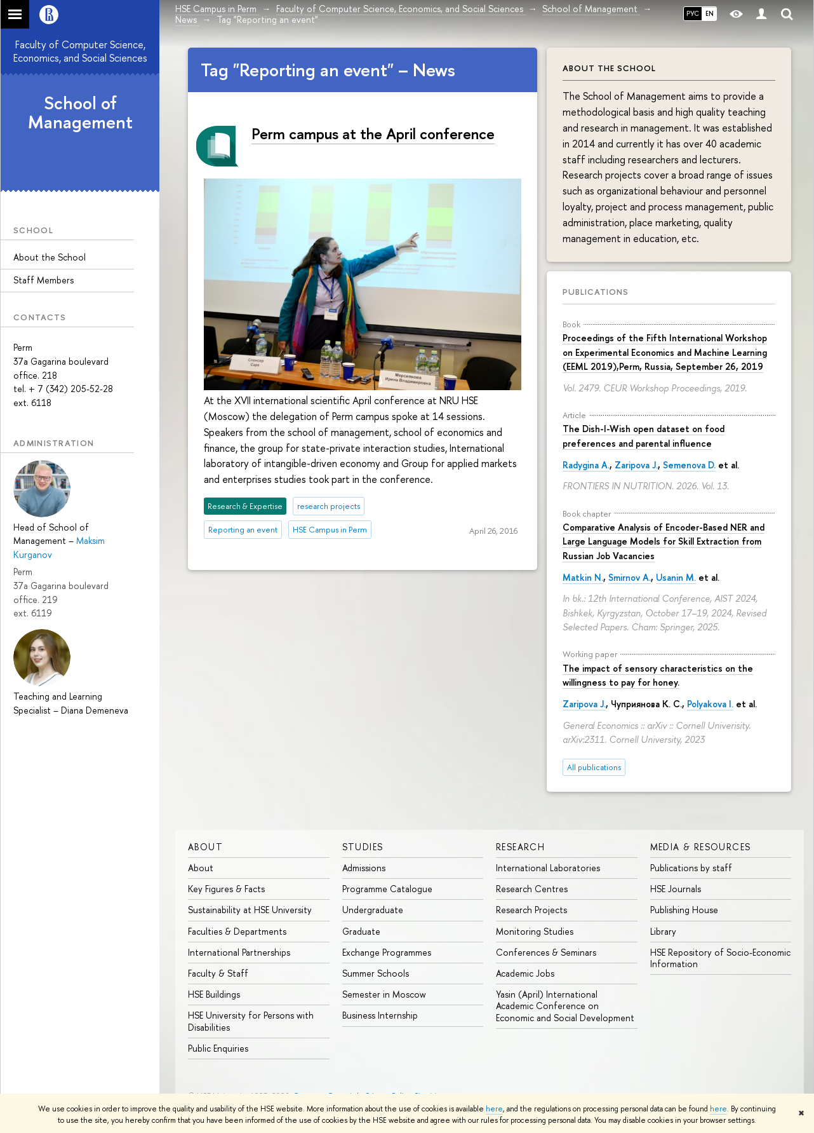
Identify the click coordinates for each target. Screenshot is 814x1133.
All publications (594, 767)
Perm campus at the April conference (373, 133)
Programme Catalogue (387, 889)
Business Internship (380, 1015)
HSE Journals (675, 889)
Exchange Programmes (386, 952)
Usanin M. (676, 577)
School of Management (80, 113)
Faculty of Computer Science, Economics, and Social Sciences (80, 51)
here (494, 1109)
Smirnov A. (629, 577)
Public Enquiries (218, 1048)
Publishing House (684, 910)
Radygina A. (586, 465)
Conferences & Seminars (546, 952)
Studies (363, 847)
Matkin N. (583, 577)
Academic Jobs (525, 973)
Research (520, 847)
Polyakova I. (710, 704)
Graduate (361, 931)
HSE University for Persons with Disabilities (251, 1021)
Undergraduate (372, 910)
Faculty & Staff (218, 973)
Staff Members (43, 280)
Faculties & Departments (237, 931)
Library (663, 931)
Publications (596, 291)
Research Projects (531, 910)
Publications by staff (691, 868)
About (205, 847)
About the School (49, 257)
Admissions (363, 868)
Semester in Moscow (384, 994)
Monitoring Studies (534, 931)
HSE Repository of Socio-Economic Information (720, 958)
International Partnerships (239, 952)
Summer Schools (375, 973)
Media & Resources (700, 847)
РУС (692, 13)
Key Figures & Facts (226, 889)
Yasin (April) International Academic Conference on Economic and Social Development (565, 1005)
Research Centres (532, 889)
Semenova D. (689, 465)
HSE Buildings (214, 994)
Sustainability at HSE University (250, 910)
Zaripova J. (636, 465)
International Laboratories (548, 868)
